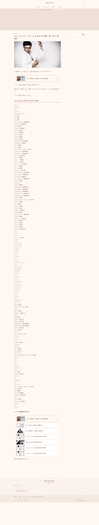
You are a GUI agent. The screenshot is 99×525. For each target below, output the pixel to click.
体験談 (53, 7)
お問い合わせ (27, 518)
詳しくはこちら (56, 10)
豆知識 (38, 7)
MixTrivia (49, 3)
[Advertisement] (49, 21)
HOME (15, 514)
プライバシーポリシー (18, 518)
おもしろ (46, 7)
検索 (83, 35)
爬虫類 (60, 7)
